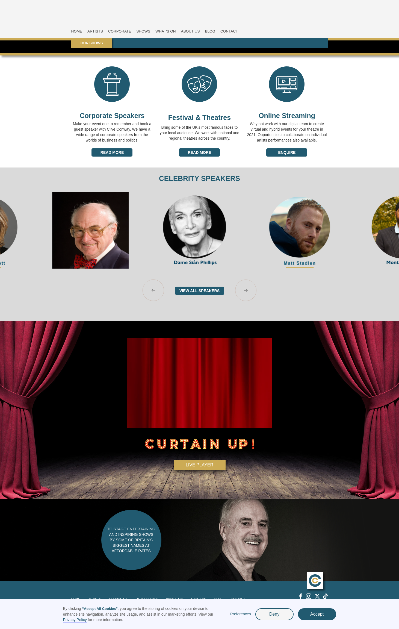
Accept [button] (317, 614)
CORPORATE (119, 31)
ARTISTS (95, 31)
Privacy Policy (75, 620)
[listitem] (95, 230)
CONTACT (229, 31)
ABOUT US (190, 31)
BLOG (210, 31)
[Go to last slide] (153, 290)
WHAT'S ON (165, 31)
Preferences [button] (240, 614)
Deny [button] (274, 614)
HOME (76, 31)
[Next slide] (246, 290)
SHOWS (143, 31)
